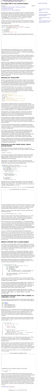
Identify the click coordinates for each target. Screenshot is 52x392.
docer (40, 3)
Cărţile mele (5, 386)
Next (46, 3)
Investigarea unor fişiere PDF (8, 8)
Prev (43, 3)
